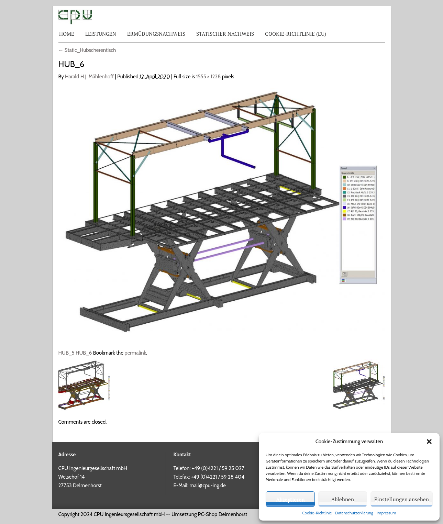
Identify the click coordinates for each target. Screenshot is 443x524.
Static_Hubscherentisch (87, 50)
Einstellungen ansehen (401, 499)
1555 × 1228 (208, 77)
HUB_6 (84, 353)
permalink (135, 353)
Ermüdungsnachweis (156, 33)
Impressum (386, 512)
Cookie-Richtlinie (317, 512)
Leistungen (100, 33)
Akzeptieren (290, 499)
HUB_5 (66, 353)
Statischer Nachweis (225, 33)
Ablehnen (342, 499)
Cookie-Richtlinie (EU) (295, 33)
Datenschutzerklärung (354, 512)
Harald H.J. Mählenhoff (89, 77)
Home (66, 33)
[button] (429, 441)
